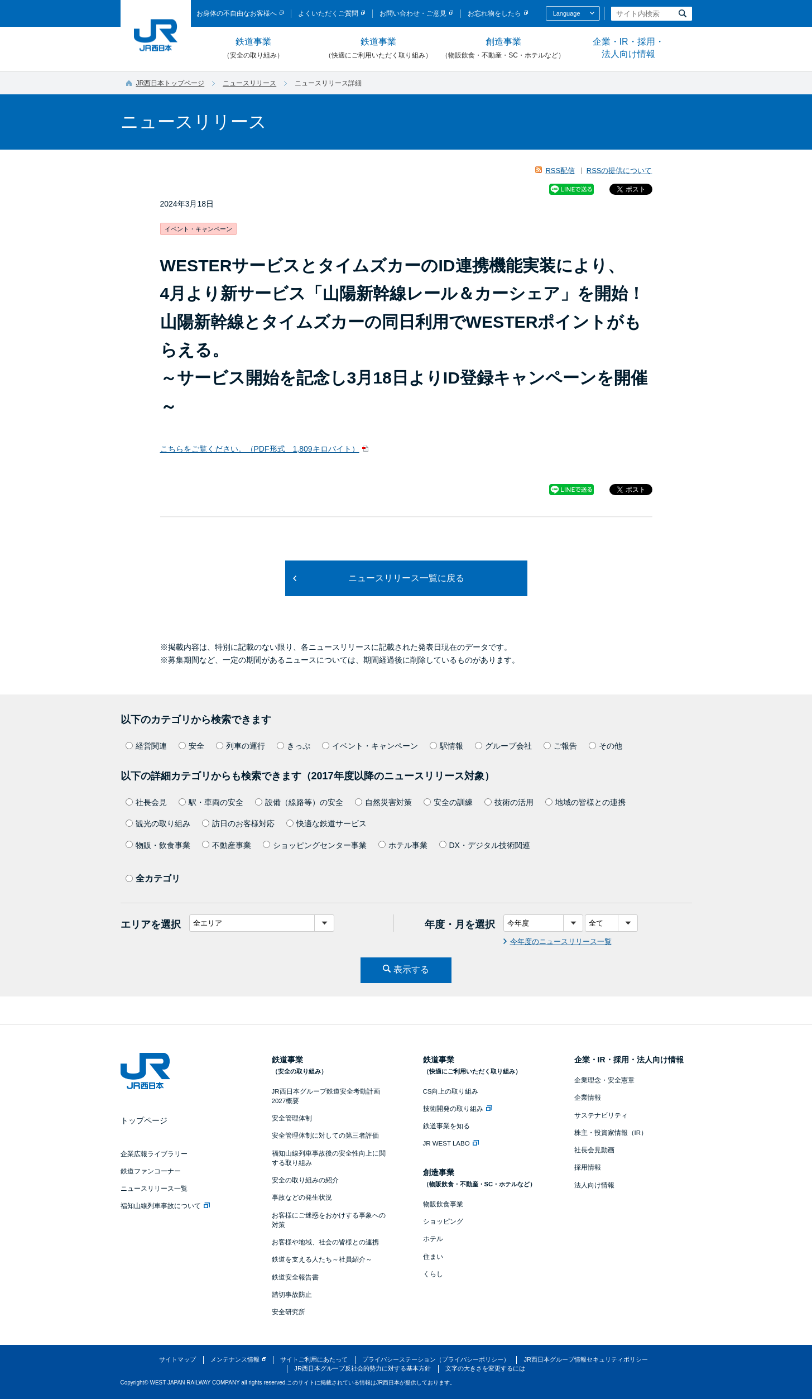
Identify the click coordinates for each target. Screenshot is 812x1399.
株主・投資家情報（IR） (611, 1132)
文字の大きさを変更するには (485, 1368)
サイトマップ (177, 1359)
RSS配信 (560, 170)
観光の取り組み (158, 823)
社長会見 (146, 802)
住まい (433, 1256)
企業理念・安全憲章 (604, 1080)
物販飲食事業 (443, 1204)
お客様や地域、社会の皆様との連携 (325, 1242)
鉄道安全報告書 (295, 1277)
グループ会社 (503, 745)
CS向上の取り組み (451, 1091)
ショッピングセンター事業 (315, 845)
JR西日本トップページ (170, 83)
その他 (605, 745)
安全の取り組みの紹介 (305, 1180)
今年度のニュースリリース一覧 (561, 941)
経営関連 (146, 745)
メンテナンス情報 (235, 1359)
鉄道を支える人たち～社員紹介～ (322, 1259)
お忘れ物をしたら (494, 13)
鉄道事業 (253, 48)
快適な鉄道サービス (326, 823)
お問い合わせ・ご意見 (412, 13)
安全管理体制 (292, 1118)
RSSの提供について (619, 170)
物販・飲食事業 (158, 845)
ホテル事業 (402, 845)
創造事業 (503, 48)
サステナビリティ (601, 1115)
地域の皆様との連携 (585, 802)
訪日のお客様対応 (238, 823)
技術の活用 (509, 802)
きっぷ (293, 745)
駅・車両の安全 (211, 802)
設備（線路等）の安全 (299, 802)
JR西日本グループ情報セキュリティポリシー (585, 1359)
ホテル (433, 1238)
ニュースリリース (249, 83)
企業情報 (587, 1097)
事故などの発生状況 (302, 1197)
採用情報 (587, 1167)
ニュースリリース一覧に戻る (406, 578)
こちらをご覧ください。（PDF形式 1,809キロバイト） (259, 448)
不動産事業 (226, 845)
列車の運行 (240, 745)
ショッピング (443, 1221)
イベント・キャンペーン (370, 745)
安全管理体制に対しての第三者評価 (325, 1135)
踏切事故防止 (292, 1294)
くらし (433, 1274)
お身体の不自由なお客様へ (236, 13)
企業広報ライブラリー (154, 1154)
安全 (191, 745)
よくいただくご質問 (328, 13)
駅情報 (446, 745)
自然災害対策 (383, 802)
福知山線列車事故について (165, 1205)
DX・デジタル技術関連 (484, 845)
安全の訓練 (448, 802)
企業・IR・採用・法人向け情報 (628, 48)
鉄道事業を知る (446, 1126)
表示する (411, 969)
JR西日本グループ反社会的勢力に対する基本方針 (362, 1368)
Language (566, 13)
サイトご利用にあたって (314, 1359)
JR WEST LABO (451, 1143)
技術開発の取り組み (457, 1108)
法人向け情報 (594, 1185)
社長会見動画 (594, 1150)
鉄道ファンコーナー (151, 1171)
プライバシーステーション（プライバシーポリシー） (436, 1359)
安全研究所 (288, 1312)
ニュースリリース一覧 (154, 1188)
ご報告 (560, 745)
